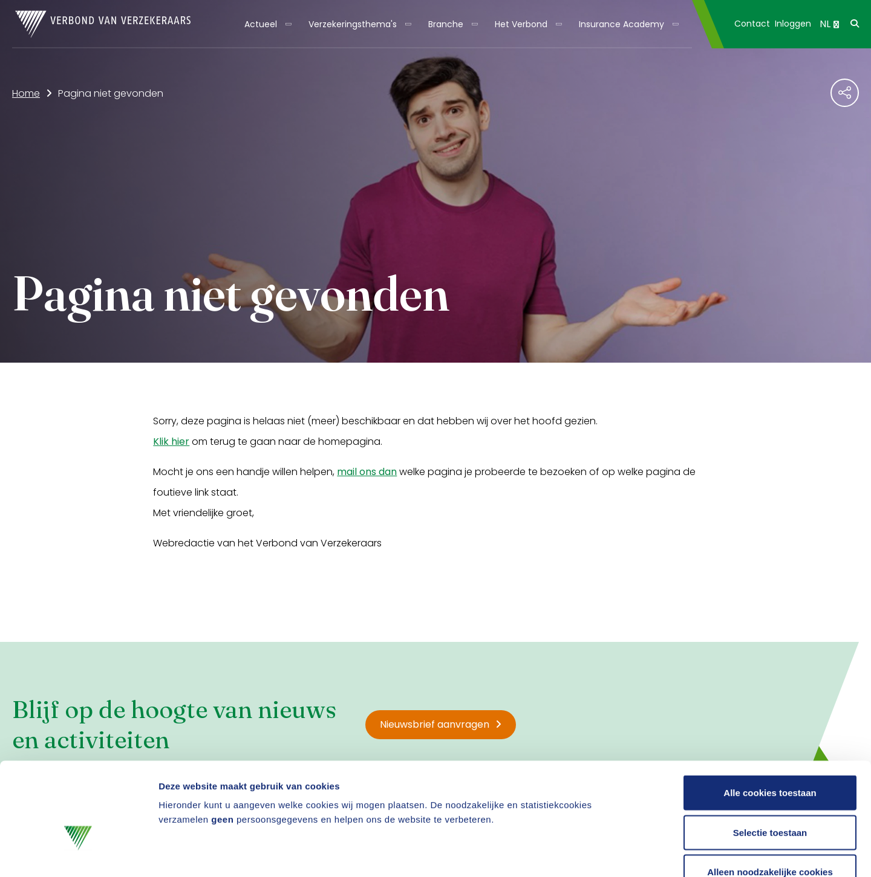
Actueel (260, 24)
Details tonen (653, 853)
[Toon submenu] (284, 24)
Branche (445, 24)
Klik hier (171, 441)
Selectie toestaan (770, 758)
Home (26, 93)
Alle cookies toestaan (769, 718)
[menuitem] (267, 24)
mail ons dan (367, 472)
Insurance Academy (621, 24)
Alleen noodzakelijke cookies (770, 797)
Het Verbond (521, 24)
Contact (752, 24)
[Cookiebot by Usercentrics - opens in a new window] (78, 853)
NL (829, 24)
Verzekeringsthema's (352, 24)
